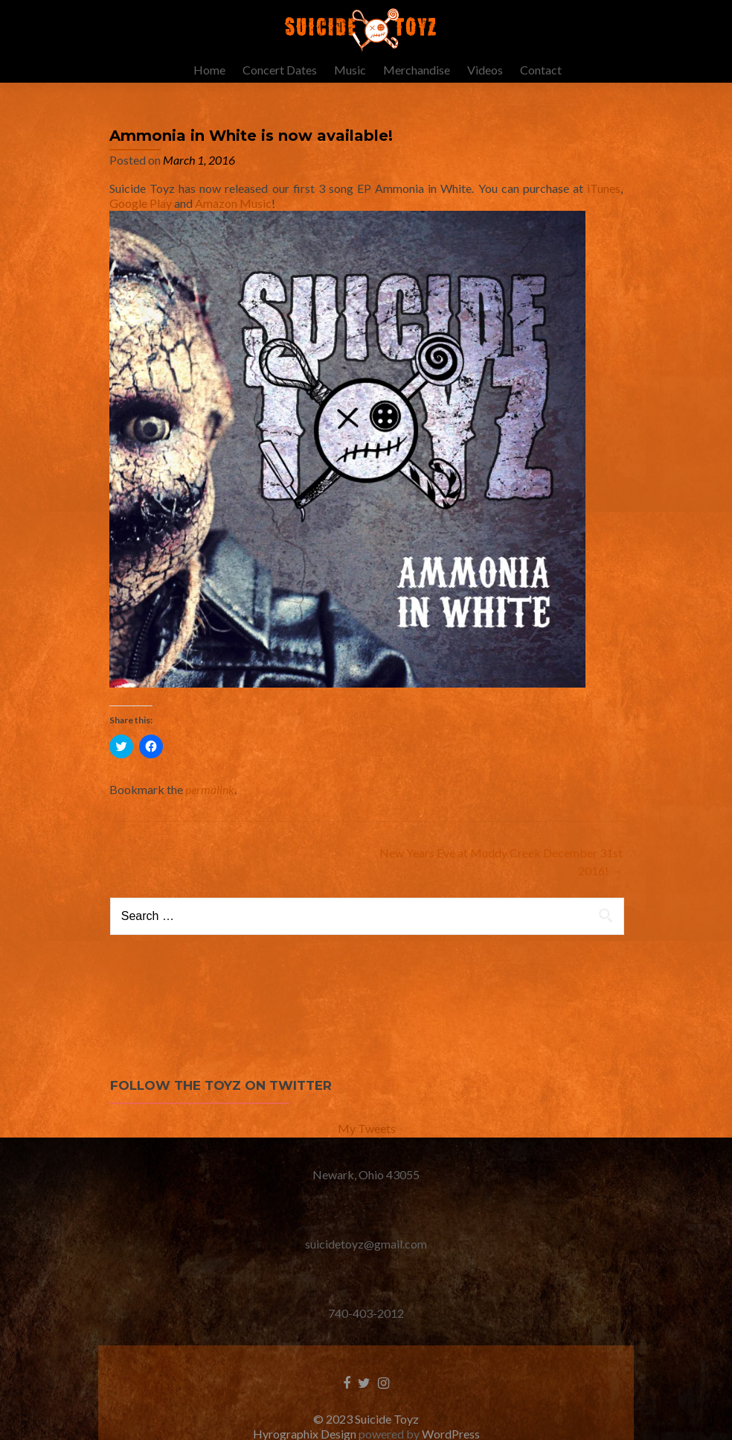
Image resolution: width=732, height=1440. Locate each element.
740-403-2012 (366, 1328)
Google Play (140, 218)
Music (350, 70)
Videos (485, 70)
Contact (541, 70)
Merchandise (416, 70)
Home (209, 70)
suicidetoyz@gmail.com (366, 1259)
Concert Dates (280, 70)
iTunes (603, 203)
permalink (209, 804)
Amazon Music (233, 218)
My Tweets (367, 1143)
